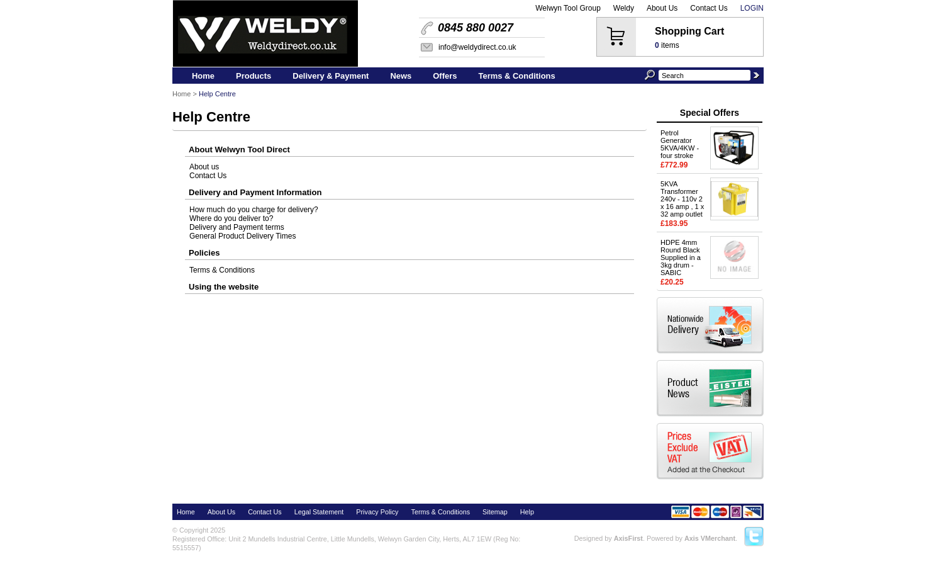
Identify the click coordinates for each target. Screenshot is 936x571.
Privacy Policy (377, 512)
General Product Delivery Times (242, 236)
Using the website (224, 286)
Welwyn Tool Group (568, 8)
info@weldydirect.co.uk (477, 47)
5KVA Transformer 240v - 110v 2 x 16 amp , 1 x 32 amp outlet (682, 199)
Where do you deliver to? (231, 218)
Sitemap (495, 512)
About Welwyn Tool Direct (239, 149)
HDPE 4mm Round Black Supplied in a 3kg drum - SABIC (680, 257)
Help (527, 512)
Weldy (623, 8)
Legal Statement (319, 512)
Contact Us (708, 8)
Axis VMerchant (709, 538)
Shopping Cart (689, 31)
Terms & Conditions (222, 270)
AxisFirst (628, 538)
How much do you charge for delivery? (253, 209)
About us (204, 166)
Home (181, 94)
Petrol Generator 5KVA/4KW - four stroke (679, 144)
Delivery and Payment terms (236, 227)
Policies (204, 252)
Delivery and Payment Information (255, 192)
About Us (662, 8)
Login (752, 8)
